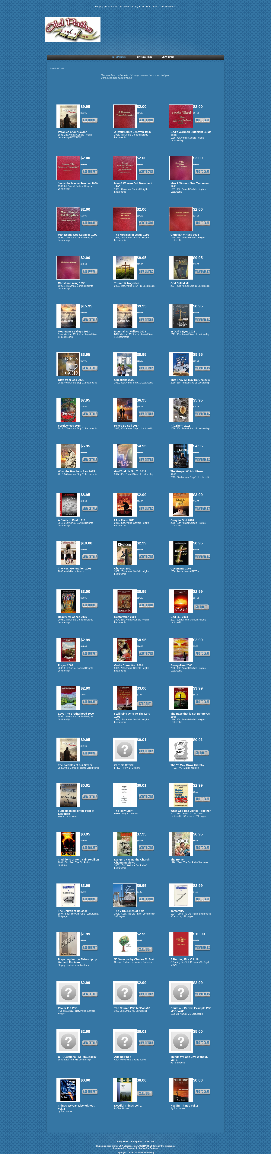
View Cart (149, 1141)
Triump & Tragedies (126, 283)
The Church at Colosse (73, 910)
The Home (177, 859)
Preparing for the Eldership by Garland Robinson (77, 961)
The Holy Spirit (123, 810)
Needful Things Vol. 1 (128, 1105)
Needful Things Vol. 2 (184, 1105)
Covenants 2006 (181, 568)
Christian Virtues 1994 (185, 234)
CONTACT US (146, 6)
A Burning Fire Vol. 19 (185, 959)
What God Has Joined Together (191, 810)
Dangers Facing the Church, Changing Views (132, 861)
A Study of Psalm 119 (71, 520)
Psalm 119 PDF (67, 1008)
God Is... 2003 (179, 616)
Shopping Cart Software (124, 1148)
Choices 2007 (123, 568)
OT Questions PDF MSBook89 (77, 1056)
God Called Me (180, 283)
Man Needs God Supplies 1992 (77, 234)
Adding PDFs (122, 1056)
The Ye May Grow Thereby (187, 765)
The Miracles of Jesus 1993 (131, 234)
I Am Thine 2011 (124, 520)
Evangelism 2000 (181, 665)
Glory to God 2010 (182, 520)
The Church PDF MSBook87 (132, 1008)
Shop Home (123, 1141)
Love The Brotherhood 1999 (76, 713)
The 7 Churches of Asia (129, 910)
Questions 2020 (124, 379)
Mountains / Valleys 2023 (74, 331)
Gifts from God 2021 (71, 379)
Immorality (177, 910)
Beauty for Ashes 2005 (72, 616)
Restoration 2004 (125, 616)
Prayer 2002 (65, 665)
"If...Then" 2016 (180, 425)
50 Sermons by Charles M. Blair (134, 959)
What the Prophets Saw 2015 (76, 471)
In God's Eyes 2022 (183, 331)
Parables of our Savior (72, 131)
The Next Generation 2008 (74, 568)
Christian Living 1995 (71, 283)
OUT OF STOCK (124, 765)
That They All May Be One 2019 (190, 379)
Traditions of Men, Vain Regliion (78, 859)
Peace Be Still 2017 (126, 425)
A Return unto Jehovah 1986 (132, 131)
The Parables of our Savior (75, 765)
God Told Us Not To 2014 (130, 471)
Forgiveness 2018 (69, 425)
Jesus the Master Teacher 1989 (78, 183)
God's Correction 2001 (128, 665)
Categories (136, 1141)
